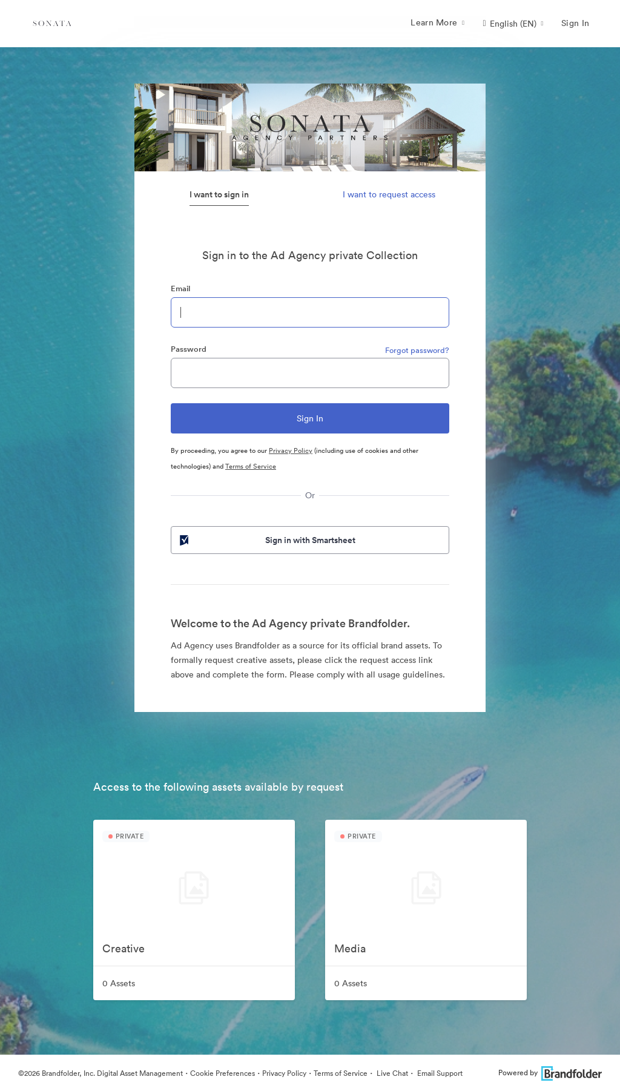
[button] (512, 23)
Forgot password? (417, 350)
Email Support (439, 1073)
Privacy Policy (290, 450)
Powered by (550, 1072)
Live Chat (391, 1073)
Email (180, 288)
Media (350, 948)
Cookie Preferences (222, 1073)
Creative (123, 948)
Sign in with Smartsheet (266, 540)
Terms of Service (250, 466)
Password (188, 349)
